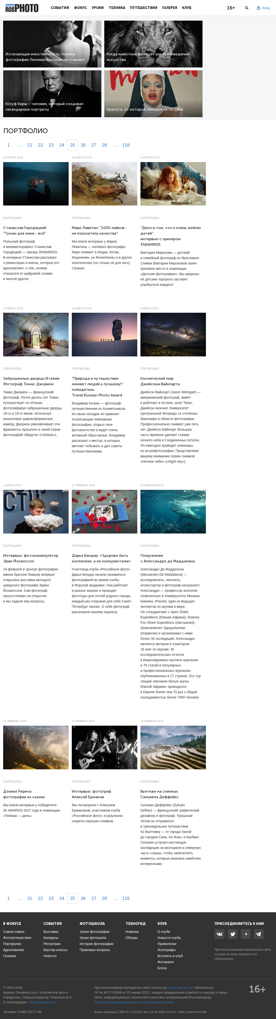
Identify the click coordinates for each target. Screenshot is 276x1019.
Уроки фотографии (94, 932)
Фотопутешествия (17, 938)
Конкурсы (50, 938)
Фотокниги (166, 962)
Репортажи (52, 944)
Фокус (80, 8)
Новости (50, 956)
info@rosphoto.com (42, 1002)
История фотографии (96, 944)
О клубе (164, 932)
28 (104, 145)
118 (126, 145)
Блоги (162, 968)
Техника (117, 8)
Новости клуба (169, 938)
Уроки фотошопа (93, 938)
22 (40, 145)
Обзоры (132, 938)
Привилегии (167, 944)
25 (72, 145)
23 (51, 145)
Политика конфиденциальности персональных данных (134, 1002)
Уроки (98, 8)
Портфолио (12, 218)
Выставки (50, 932)
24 (61, 145)
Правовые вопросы (95, 950)
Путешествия (143, 8)
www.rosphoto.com (243, 954)
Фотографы (167, 950)
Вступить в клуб (170, 956)
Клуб (186, 8)
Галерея (169, 8)
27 (93, 145)
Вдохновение (13, 950)
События (60, 8)
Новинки (132, 932)
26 (83, 145)
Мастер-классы (55, 950)
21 (29, 145)
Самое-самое (13, 932)
